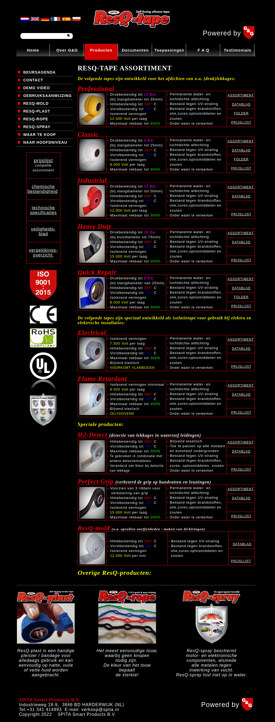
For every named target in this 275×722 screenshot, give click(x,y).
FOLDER (241, 113)
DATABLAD (241, 104)
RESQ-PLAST (36, 111)
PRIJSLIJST (241, 122)
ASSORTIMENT (241, 95)
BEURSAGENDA (39, 72)
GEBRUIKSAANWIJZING (47, 95)
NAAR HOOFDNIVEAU (45, 142)
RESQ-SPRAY (36, 127)
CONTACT (33, 80)
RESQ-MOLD (36, 103)
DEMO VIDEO (36, 88)
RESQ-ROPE (35, 119)
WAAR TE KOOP (39, 134)
